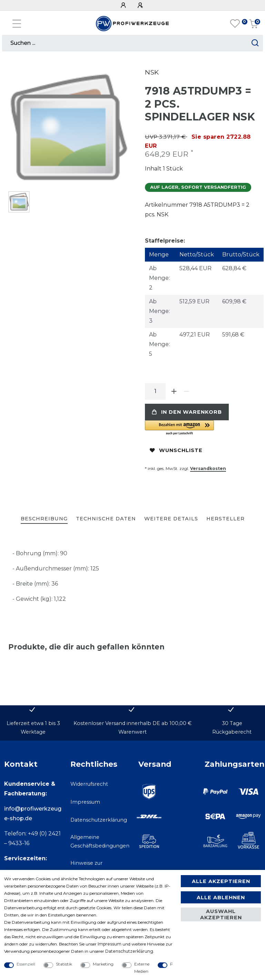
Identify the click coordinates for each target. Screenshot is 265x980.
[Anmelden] (124, 5)
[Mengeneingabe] (155, 391)
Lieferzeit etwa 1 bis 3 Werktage (33, 727)
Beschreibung (44, 519)
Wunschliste (176, 450)
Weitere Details (171, 519)
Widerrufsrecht (89, 784)
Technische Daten (106, 519)
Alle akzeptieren (221, 881)
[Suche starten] (255, 43)
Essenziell (26, 964)
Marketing (103, 964)
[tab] (44, 519)
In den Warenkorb (187, 412)
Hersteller (225, 519)
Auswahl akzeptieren (221, 914)
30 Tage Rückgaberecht (232, 727)
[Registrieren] (141, 5)
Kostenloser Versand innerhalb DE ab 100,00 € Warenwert (132, 727)
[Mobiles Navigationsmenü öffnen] (16, 23)
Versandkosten (208, 468)
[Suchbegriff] (124, 43)
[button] (201, 428)
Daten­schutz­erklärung (129, 951)
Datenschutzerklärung (98, 820)
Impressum (85, 802)
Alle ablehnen (221, 897)
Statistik (64, 964)
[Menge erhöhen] (174, 391)
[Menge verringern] (186, 391)
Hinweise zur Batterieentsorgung (95, 867)
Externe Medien (141, 967)
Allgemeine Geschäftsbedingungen (99, 841)
